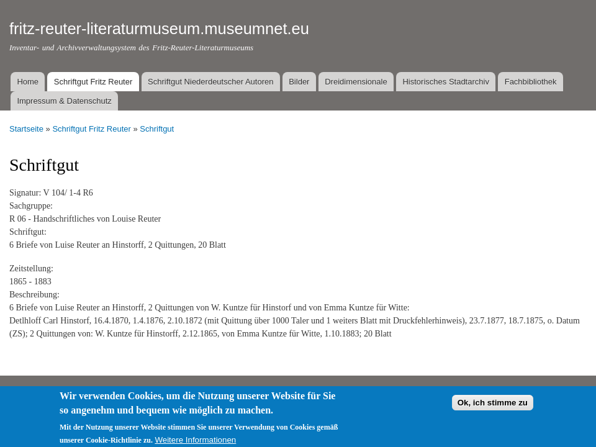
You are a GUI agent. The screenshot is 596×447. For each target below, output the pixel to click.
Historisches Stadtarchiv (445, 81)
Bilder (299, 81)
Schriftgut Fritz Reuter (93, 81)
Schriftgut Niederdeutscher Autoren (210, 81)
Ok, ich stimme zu (493, 407)
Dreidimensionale (356, 81)
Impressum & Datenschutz (64, 101)
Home (27, 81)
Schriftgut (157, 128)
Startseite (26, 128)
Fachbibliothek (531, 81)
